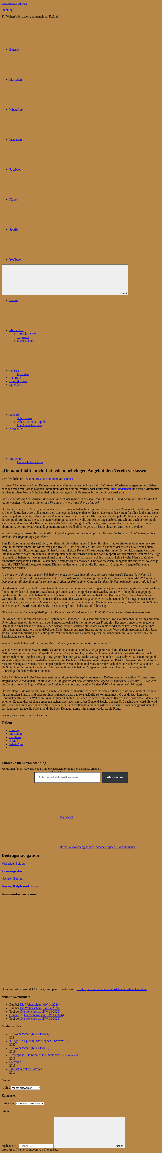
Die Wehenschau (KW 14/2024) (29, 1034)
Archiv (6, 1087)
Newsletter (16, 428)
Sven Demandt (126, 847)
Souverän (15, 1062)
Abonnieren (115, 777)
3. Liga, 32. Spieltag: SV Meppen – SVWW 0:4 (39, 1041)
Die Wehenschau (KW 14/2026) (40, 1004)
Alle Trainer (24, 418)
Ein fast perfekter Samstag (25, 1069)
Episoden (23, 374)
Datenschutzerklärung (30, 462)
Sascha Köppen (105, 847)
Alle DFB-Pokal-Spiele (31, 421)
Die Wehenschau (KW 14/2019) (29, 1048)
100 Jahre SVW (27, 333)
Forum (13, 300)
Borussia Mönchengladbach (77, 847)
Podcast (43, 370)
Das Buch (15, 377)
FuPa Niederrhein (121, 489)
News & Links (18, 381)
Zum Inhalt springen (14, 3)
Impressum (45, 458)
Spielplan (15, 384)
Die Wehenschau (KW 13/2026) (40, 1011)
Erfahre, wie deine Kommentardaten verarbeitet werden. (112, 989)
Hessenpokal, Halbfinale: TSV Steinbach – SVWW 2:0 (43, 1055)
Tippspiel (23, 337)
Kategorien (8, 1103)
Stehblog (7, 9)
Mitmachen (45, 330)
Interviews (66, 817)
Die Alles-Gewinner (29, 425)
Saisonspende (25, 340)
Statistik (43, 414)
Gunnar (68, 478)
